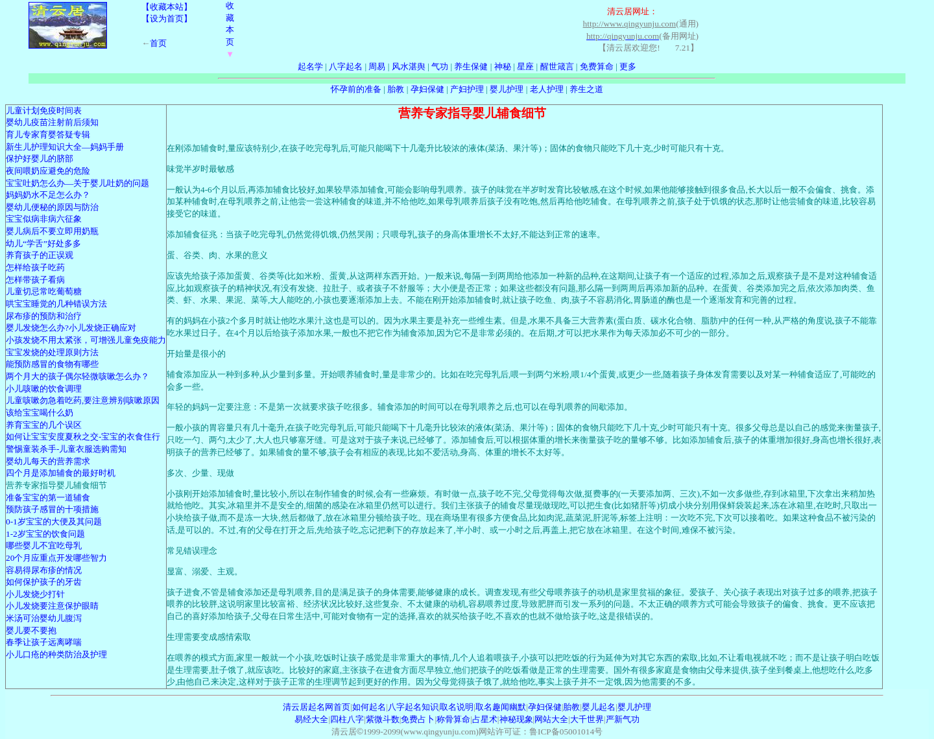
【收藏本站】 (166, 7)
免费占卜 (418, 719)
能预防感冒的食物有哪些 (52, 364)
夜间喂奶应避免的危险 (48, 171)
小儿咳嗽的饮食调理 (44, 388)
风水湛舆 (408, 66)
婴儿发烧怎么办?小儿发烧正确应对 (71, 328)
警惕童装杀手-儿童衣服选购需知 (66, 449)
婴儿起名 (599, 707)
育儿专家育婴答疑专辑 (48, 134)
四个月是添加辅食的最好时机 (60, 473)
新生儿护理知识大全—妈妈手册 (65, 147)
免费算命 (597, 66)
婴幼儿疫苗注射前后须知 (52, 122)
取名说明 (456, 707)
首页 (158, 43)
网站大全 (551, 719)
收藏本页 (230, 30)
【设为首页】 (166, 18)
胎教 (395, 89)
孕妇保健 (427, 89)
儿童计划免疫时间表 (44, 110)
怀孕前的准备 (356, 89)
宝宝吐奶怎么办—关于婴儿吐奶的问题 (77, 183)
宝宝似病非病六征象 (44, 219)
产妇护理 (467, 89)
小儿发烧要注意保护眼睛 (52, 606)
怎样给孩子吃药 (35, 267)
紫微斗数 (383, 719)
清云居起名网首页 (316, 707)
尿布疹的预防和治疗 (44, 316)
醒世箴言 (557, 66)
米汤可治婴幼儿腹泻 (44, 618)
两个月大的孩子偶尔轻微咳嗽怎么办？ (77, 376)
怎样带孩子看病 (35, 280)
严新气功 (623, 719)
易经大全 (311, 719)
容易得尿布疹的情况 (44, 570)
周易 (376, 66)
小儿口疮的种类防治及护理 (56, 654)
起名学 (310, 66)
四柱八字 (347, 719)
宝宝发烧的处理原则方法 (52, 352)
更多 (627, 66)
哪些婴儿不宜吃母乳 (44, 545)
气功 (439, 66)
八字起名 (346, 66)
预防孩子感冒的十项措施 (52, 509)
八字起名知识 (413, 707)
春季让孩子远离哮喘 (44, 642)
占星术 (484, 719)
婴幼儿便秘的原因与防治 (52, 207)
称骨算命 (453, 719)
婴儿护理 (506, 89)
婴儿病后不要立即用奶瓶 (52, 231)
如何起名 (369, 707)
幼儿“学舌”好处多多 (43, 243)
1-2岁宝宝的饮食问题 (45, 534)
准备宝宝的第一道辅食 (48, 497)
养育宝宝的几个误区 (44, 425)
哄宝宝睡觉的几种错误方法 (56, 304)
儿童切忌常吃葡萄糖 (44, 291)
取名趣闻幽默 (500, 707)
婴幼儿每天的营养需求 (48, 461)
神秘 (502, 66)
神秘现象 (516, 719)
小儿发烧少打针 (35, 594)
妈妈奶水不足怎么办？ (48, 195)
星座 (525, 66)
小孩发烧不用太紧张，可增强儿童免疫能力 (86, 340)
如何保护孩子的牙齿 (44, 582)
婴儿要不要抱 (31, 630)
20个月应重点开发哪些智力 (56, 558)
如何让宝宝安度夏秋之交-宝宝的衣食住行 (83, 436)
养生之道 (586, 89)
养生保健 (471, 66)
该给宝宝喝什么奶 (39, 412)
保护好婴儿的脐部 (39, 158)
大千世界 (587, 719)
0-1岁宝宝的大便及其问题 (54, 521)
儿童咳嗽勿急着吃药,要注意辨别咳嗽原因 (83, 400)
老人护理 (547, 89)
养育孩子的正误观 (39, 255)
